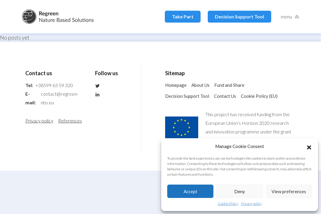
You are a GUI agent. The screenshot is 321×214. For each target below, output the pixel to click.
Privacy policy (251, 203)
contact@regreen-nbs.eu (59, 98)
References (70, 120)
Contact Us (225, 96)
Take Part (182, 16)
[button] (309, 147)
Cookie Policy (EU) (259, 96)
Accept (190, 191)
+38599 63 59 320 (54, 85)
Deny (239, 191)
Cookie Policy (228, 203)
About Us (200, 85)
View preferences (289, 191)
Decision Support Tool (239, 16)
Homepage (176, 85)
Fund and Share (229, 85)
